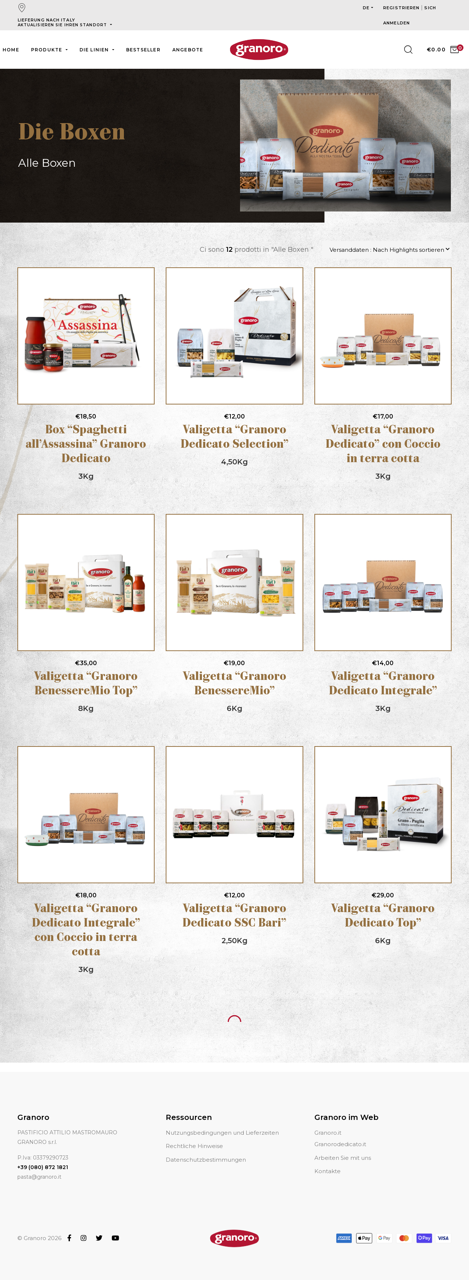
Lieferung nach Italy (63, 22)
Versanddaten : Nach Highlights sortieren (387, 249)
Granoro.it (327, 1132)
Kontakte (327, 1171)
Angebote (187, 50)
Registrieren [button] (402, 7)
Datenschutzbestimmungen (206, 1159)
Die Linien (95, 50)
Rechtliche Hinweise (194, 1145)
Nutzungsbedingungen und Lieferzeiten (222, 1132)
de (366, 7)
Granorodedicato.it (340, 1144)
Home (11, 50)
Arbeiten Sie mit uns (342, 1157)
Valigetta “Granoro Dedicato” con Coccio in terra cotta (383, 445)
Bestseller (143, 50)
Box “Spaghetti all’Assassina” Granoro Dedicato (86, 445)
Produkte (47, 50)
